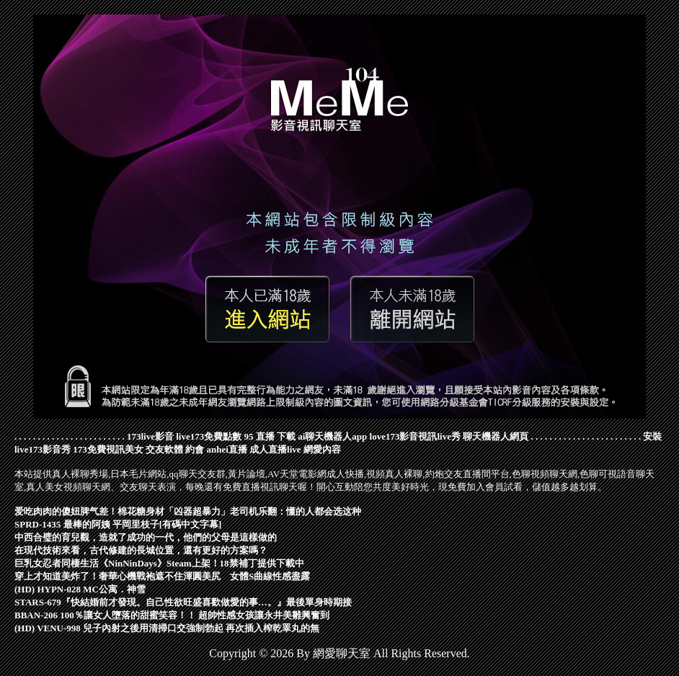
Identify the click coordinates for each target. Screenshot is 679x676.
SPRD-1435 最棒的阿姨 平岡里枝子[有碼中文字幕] (117, 524)
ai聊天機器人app (332, 436)
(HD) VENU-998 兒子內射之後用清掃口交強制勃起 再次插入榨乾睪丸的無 (166, 628)
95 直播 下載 (270, 436)
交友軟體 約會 (175, 449)
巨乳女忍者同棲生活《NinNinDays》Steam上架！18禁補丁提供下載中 (159, 563)
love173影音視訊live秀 (415, 436)
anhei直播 (227, 449)
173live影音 (150, 436)
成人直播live (275, 449)
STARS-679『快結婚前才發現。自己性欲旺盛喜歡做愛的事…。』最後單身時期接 (183, 602)
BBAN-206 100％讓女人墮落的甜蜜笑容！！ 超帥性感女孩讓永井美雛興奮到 (171, 615)
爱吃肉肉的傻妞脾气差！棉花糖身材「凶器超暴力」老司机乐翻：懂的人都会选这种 (187, 511)
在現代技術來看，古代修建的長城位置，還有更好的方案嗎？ (140, 550)
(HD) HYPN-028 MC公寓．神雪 (80, 589)
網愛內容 (322, 449)
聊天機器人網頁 (495, 436)
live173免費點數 (208, 436)
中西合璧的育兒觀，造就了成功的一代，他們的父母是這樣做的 (145, 537)
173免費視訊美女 (108, 449)
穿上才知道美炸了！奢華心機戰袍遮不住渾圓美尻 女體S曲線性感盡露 (162, 576)
